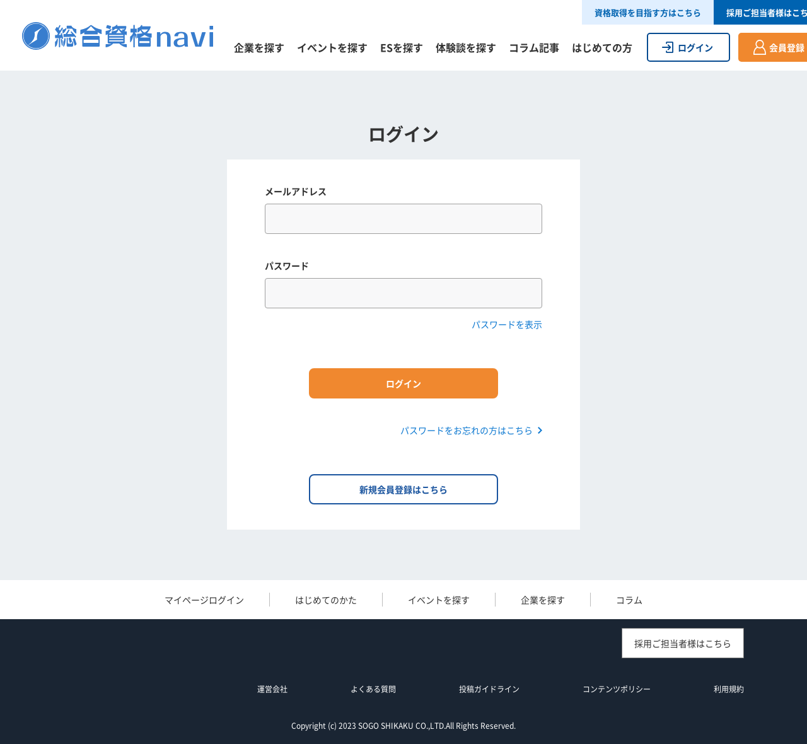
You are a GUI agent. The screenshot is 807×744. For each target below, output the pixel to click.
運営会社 (272, 689)
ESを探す (401, 47)
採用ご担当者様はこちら (682, 643)
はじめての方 (602, 47)
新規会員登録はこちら (403, 489)
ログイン (695, 47)
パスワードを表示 (507, 324)
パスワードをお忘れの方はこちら (466, 430)
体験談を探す (466, 47)
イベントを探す (332, 47)
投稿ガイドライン (489, 689)
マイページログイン (204, 599)
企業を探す (259, 47)
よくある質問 (373, 689)
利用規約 (729, 689)
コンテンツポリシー (617, 689)
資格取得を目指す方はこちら (648, 12)
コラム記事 (534, 47)
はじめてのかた (326, 599)
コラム (629, 599)
